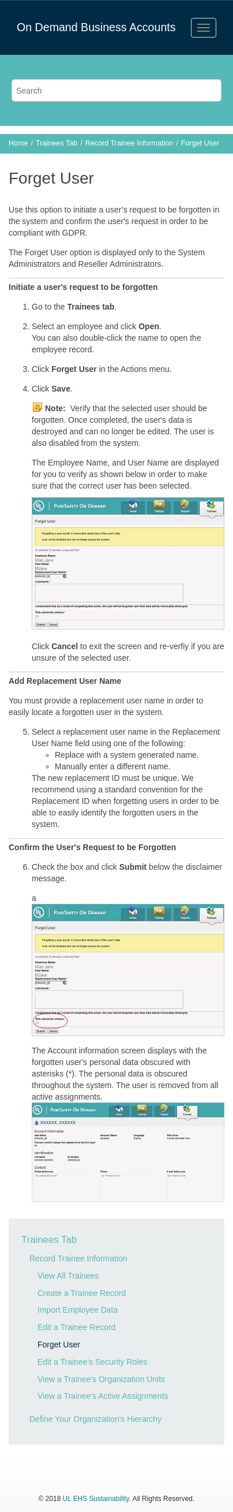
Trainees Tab (56, 143)
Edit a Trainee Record (76, 1327)
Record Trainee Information (129, 143)
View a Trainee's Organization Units (101, 1379)
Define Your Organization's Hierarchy (95, 1419)
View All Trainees (68, 1275)
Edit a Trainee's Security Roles (92, 1361)
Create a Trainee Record (81, 1293)
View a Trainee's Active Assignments (102, 1396)
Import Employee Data (77, 1309)
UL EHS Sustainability (96, 1499)
